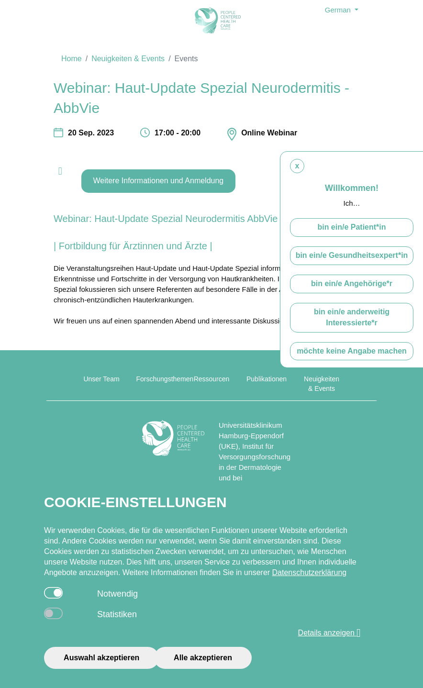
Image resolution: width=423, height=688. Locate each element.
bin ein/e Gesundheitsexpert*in (352, 255)
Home (71, 59)
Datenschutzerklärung (309, 572)
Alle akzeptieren (203, 658)
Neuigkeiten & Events (128, 59)
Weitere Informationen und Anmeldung (158, 181)
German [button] (339, 10)
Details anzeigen (329, 633)
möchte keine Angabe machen (352, 351)
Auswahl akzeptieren (101, 658)
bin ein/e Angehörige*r (351, 283)
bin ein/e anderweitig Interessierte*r (352, 317)
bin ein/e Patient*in (351, 227)
